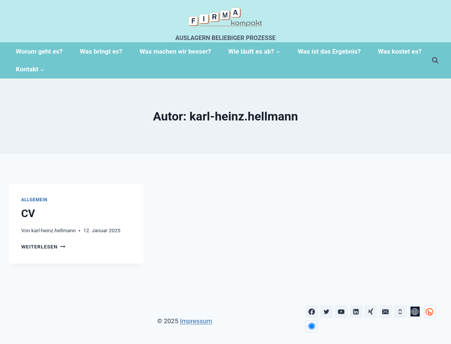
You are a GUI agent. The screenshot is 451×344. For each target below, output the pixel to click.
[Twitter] (326, 311)
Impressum (196, 321)
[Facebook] (311, 311)
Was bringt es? (101, 51)
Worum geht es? (39, 51)
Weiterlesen (43, 247)
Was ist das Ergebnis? (329, 51)
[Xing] (370, 311)
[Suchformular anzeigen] (435, 60)
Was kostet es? (400, 51)
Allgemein (34, 199)
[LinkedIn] (356, 311)
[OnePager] (429, 311)
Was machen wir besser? (175, 51)
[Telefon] (400, 311)
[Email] (385, 311)
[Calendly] (311, 326)
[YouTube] (341, 311)
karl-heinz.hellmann (53, 230)
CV (28, 213)
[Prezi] (415, 311)
